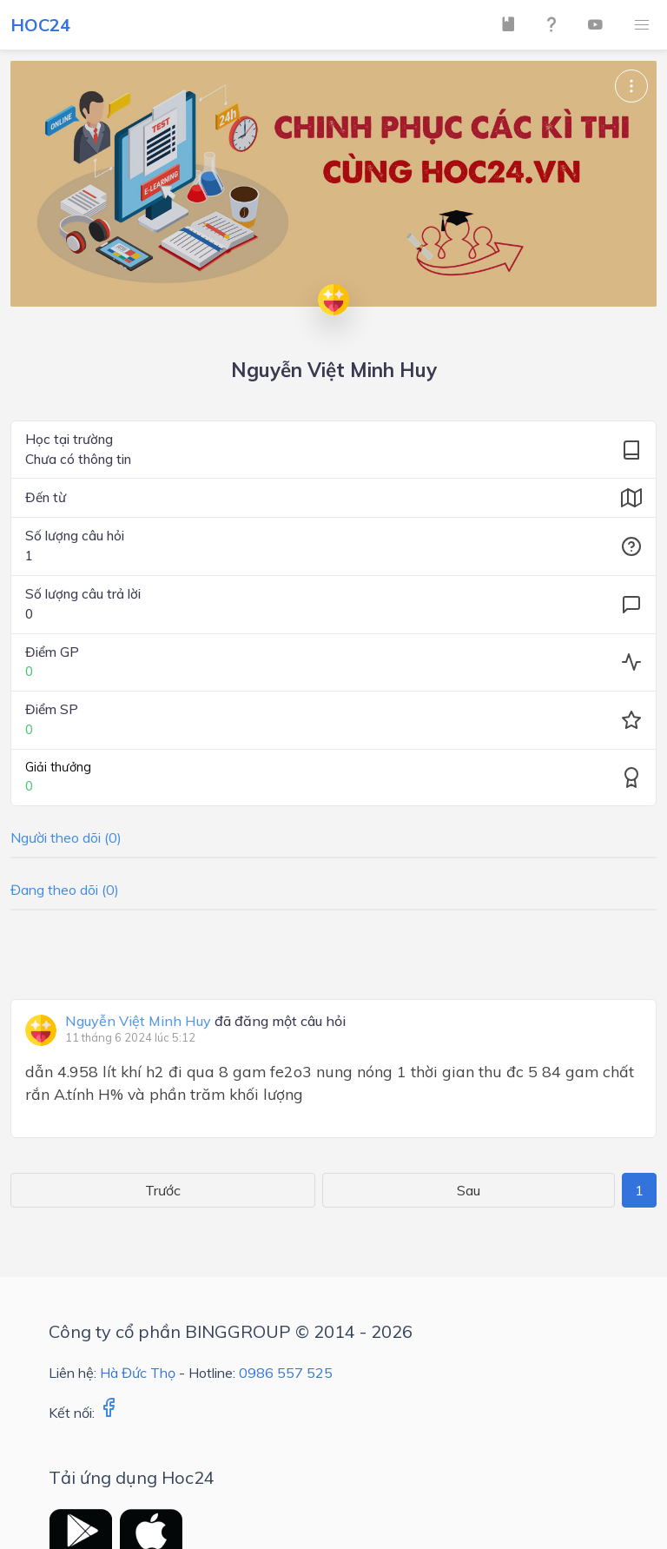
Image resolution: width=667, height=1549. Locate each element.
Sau (468, 1190)
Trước (163, 1190)
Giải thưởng (58, 767)
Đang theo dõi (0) (64, 889)
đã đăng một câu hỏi (205, 1021)
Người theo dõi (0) (66, 837)
